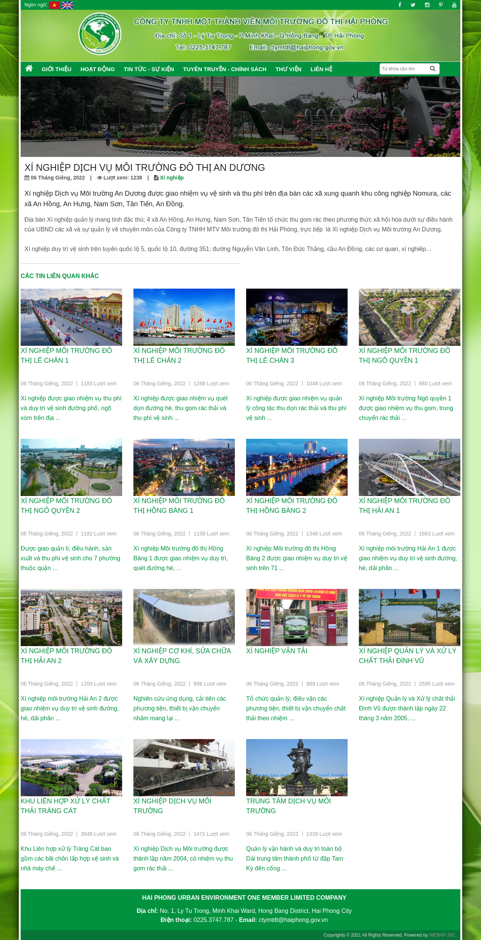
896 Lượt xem (210, 684)
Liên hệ (321, 69)
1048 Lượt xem (324, 383)
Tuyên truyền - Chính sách (224, 69)
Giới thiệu (56, 69)
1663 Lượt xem (437, 534)
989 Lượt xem (322, 684)
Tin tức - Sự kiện (149, 69)
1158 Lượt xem (211, 534)
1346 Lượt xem (324, 534)
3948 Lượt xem (98, 834)
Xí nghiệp (172, 178)
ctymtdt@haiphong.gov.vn (293, 920)
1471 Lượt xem (211, 834)
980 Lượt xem (435, 383)
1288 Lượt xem (211, 383)
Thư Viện (288, 69)
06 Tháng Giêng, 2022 (47, 383)
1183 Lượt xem (98, 383)
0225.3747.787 (214, 920)
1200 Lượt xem (98, 684)
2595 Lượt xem (437, 684)
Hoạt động (97, 69)
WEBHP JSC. (443, 935)
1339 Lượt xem (324, 834)
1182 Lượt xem (98, 534)
